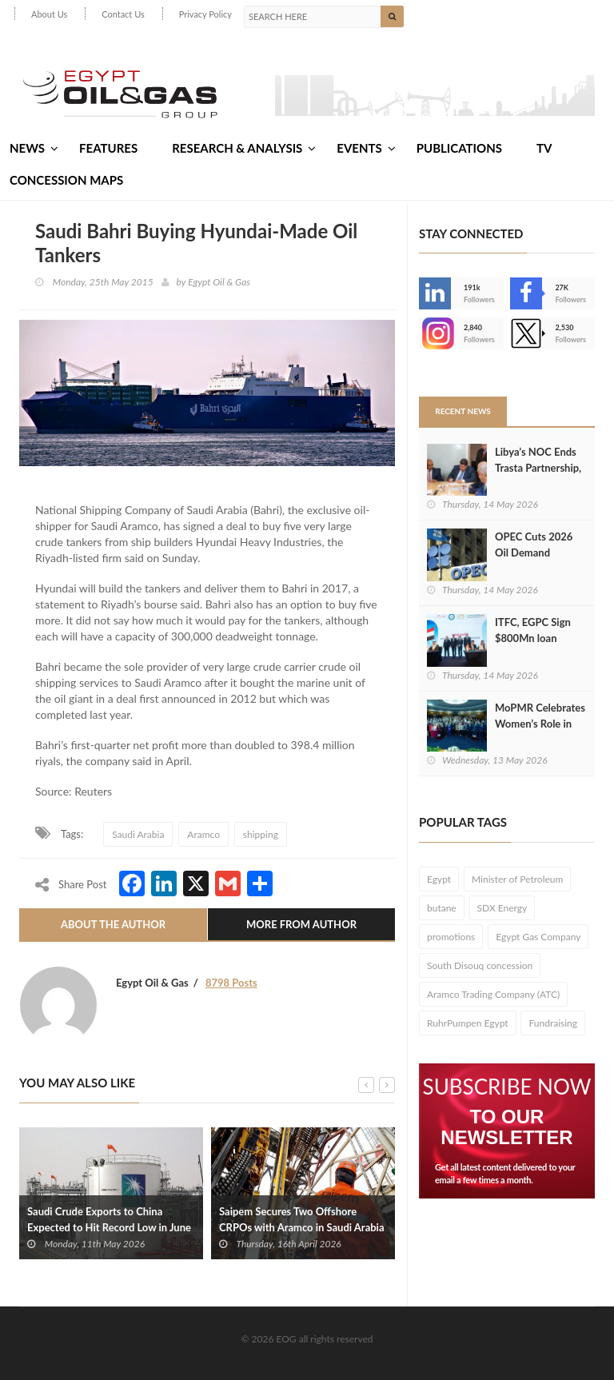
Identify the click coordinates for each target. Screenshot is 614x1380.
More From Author (301, 924)
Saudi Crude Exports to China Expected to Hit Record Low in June (109, 1219)
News (34, 148)
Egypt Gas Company (538, 937)
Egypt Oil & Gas (219, 282)
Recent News (463, 411)
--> (435, 333)
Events (366, 148)
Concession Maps (66, 180)
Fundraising (552, 1023)
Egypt (439, 879)
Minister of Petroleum (517, 879)
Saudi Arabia (138, 834)
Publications (459, 148)
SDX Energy (502, 908)
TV (544, 148)
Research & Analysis (244, 148)
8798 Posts (231, 982)
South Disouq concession (479, 965)
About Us (49, 14)
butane (442, 908)
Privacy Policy (205, 14)
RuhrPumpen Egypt (467, 1023)
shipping (260, 834)
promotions (451, 937)
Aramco (203, 834)
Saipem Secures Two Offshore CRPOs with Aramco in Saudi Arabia (302, 1219)
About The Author (113, 924)
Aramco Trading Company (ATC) (493, 994)
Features (108, 148)
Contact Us (123, 14)
